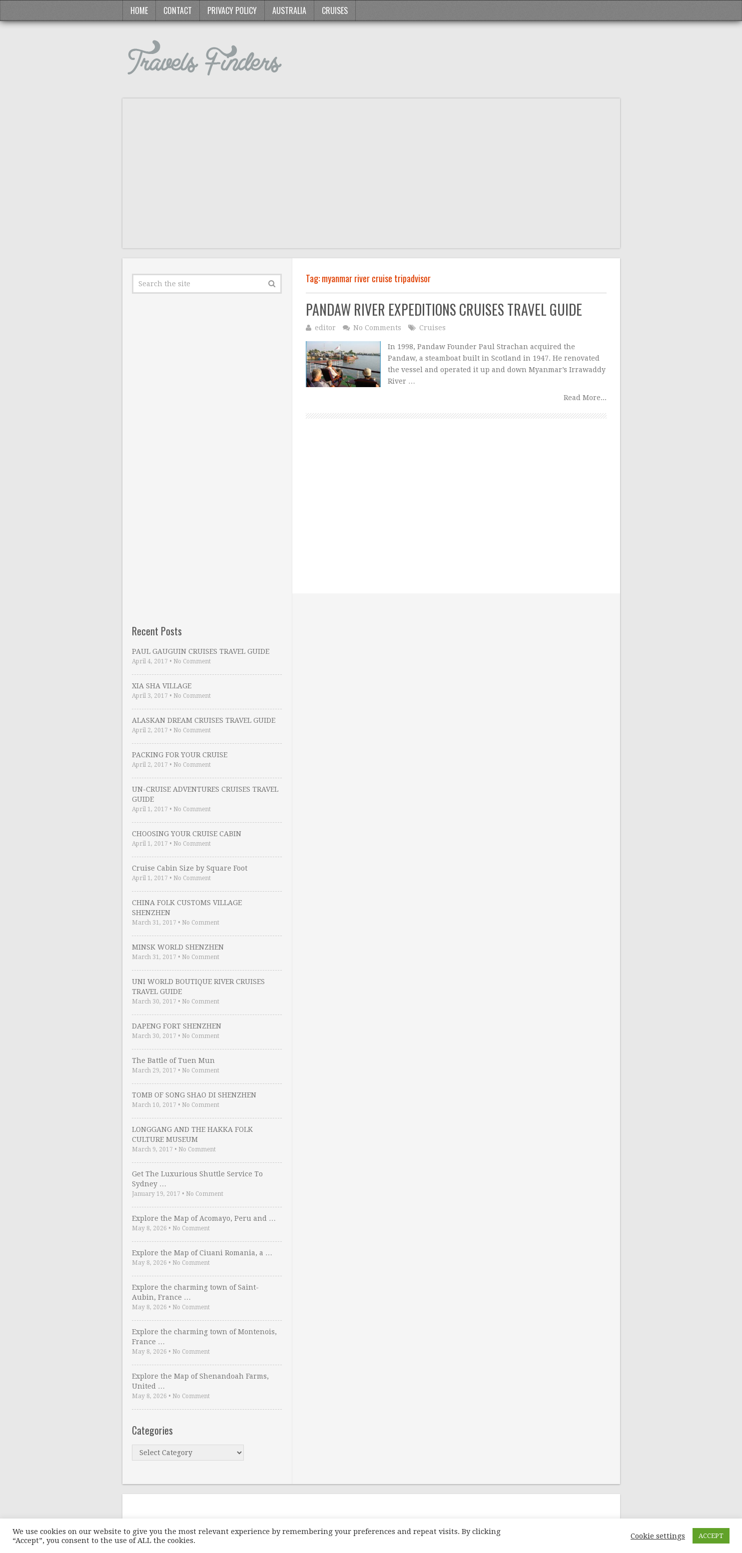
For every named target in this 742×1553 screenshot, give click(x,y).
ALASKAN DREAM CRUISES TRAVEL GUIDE (203, 720)
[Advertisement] (371, 178)
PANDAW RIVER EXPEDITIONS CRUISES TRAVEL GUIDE (444, 309)
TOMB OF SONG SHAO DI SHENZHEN (194, 1095)
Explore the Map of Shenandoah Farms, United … (200, 1381)
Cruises (335, 10)
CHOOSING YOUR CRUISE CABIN (186, 834)
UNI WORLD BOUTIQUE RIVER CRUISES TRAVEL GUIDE (198, 987)
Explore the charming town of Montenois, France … (204, 1337)
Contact (177, 10)
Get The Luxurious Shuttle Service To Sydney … (197, 1179)
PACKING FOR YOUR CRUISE (179, 755)
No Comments (377, 328)
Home (139, 10)
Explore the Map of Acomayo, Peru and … (204, 1218)
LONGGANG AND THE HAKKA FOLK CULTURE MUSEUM (192, 1134)
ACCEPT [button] (711, 1536)
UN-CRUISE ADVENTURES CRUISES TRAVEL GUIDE (205, 794)
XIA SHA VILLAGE (161, 686)
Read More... (585, 398)
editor (325, 328)
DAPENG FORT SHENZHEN (176, 1026)
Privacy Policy (232, 10)
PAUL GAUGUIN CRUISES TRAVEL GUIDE (200, 651)
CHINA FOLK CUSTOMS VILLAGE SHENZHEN (187, 908)
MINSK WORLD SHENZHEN (178, 947)
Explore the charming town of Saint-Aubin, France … (195, 1292)
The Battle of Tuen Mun (173, 1060)
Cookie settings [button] (658, 1536)
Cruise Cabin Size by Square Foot (189, 868)
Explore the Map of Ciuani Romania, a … (202, 1253)
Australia (289, 10)
